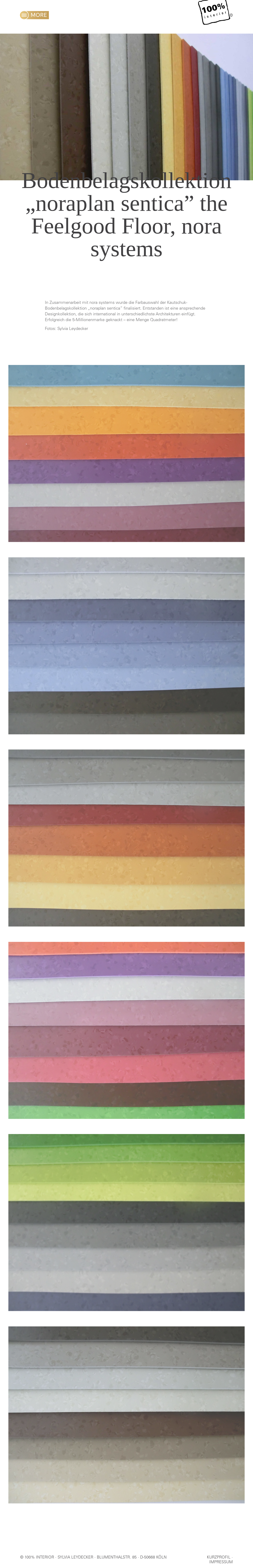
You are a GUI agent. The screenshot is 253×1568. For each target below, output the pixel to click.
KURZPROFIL (218, 1558)
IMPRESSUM (221, 1562)
